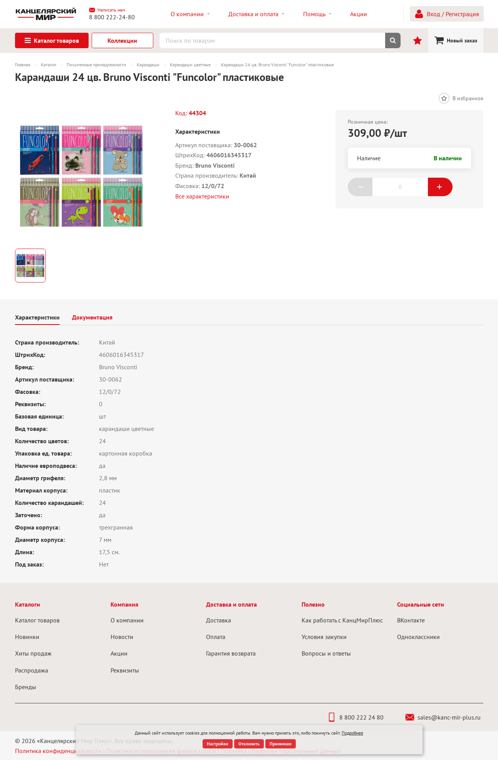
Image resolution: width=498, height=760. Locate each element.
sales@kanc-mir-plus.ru (443, 717)
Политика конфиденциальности (58, 751)
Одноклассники (418, 637)
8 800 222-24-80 (112, 17)
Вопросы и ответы (326, 653)
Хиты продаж (33, 653)
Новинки (27, 637)
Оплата (215, 637)
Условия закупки (324, 637)
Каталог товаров (37, 620)
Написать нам (107, 10)
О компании (127, 620)
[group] (81, 176)
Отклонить (249, 744)
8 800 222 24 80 (355, 717)
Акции (119, 653)
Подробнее (352, 733)
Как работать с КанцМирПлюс (342, 620)
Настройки (217, 744)
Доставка (218, 620)
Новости (122, 637)
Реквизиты (125, 670)
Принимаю (281, 744)
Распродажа (31, 670)
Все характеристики (202, 196)
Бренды (25, 687)
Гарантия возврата (231, 653)
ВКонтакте (411, 620)
